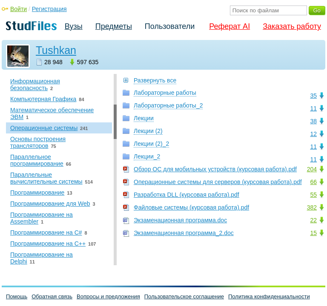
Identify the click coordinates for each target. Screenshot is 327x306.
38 (313, 121)
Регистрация (49, 9)
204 (312, 169)
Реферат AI (229, 26)
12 (313, 133)
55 (313, 194)
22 (313, 220)
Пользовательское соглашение (184, 296)
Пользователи (170, 26)
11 (313, 108)
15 (313, 233)
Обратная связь (52, 296)
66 (313, 181)
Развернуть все (155, 80)
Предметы (113, 26)
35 (313, 95)
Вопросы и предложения (108, 296)
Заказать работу (292, 26)
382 (312, 207)
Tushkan (56, 50)
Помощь (16, 296)
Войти (18, 9)
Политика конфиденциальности (269, 296)
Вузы (74, 26)
